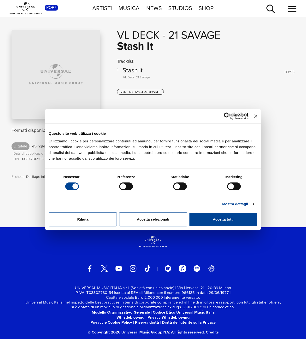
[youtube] (118, 268)
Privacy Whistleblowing (168, 317)
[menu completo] (292, 9)
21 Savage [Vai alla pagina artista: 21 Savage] (194, 35)
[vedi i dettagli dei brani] (140, 92)
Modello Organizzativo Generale (121, 312)
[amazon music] (197, 268)
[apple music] (182, 268)
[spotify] (168, 268)
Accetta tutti (223, 219)
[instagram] (133, 268)
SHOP (206, 8)
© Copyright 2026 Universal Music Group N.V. (129, 332)
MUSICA (129, 8)
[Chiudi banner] (255, 116)
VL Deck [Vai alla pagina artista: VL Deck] (138, 35)
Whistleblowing (131, 317)
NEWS (154, 8)
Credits (212, 332)
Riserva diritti (147, 322)
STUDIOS (180, 8)
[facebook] (90, 268)
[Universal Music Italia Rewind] (211, 268)
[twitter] (104, 268)
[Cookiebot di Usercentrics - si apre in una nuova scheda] (227, 116)
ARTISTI (102, 8)
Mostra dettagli (235, 204)
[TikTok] (147, 268)
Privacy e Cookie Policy (111, 322)
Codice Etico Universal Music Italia (184, 312)
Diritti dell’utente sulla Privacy (189, 322)
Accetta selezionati (153, 219)
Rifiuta (82, 219)
